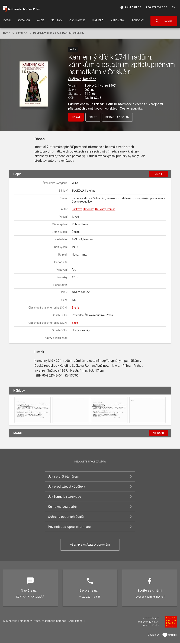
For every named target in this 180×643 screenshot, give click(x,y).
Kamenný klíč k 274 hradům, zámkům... (59, 33)
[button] (33, 84)
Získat (76, 117)
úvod (6, 33)
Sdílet (93, 117)
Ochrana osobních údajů (66, 516)
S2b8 (75, 322)
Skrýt (158, 173)
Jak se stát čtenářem (63, 476)
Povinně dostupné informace (69, 527)
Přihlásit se (130, 7)
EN (173, 7)
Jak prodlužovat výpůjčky (66, 486)
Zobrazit (158, 433)
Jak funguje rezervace (64, 496)
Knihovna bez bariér (62, 506)
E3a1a (75, 307)
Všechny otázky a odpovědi (90, 544)
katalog (22, 33)
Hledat (164, 21)
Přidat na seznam (117, 117)
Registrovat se (156, 7)
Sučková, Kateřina (82, 79)
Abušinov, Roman (105, 209)
